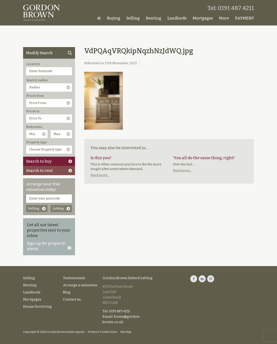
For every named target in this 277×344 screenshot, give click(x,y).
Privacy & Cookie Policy (102, 332)
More (224, 18)
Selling (133, 18)
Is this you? (100, 158)
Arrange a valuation (80, 285)
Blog (66, 292)
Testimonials (74, 278)
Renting (153, 18)
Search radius (37, 80)
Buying (113, 18)
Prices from (35, 96)
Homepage (99, 18)
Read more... (99, 175)
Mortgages (203, 18)
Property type (36, 142)
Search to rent (49, 170)
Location (33, 64)
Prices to (32, 111)
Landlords (177, 18)
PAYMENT (244, 18)
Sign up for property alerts (49, 246)
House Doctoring (37, 306)
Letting (61, 208)
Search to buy (49, 161)
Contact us (72, 299)
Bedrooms (34, 127)
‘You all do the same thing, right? (204, 158)
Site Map (125, 332)
